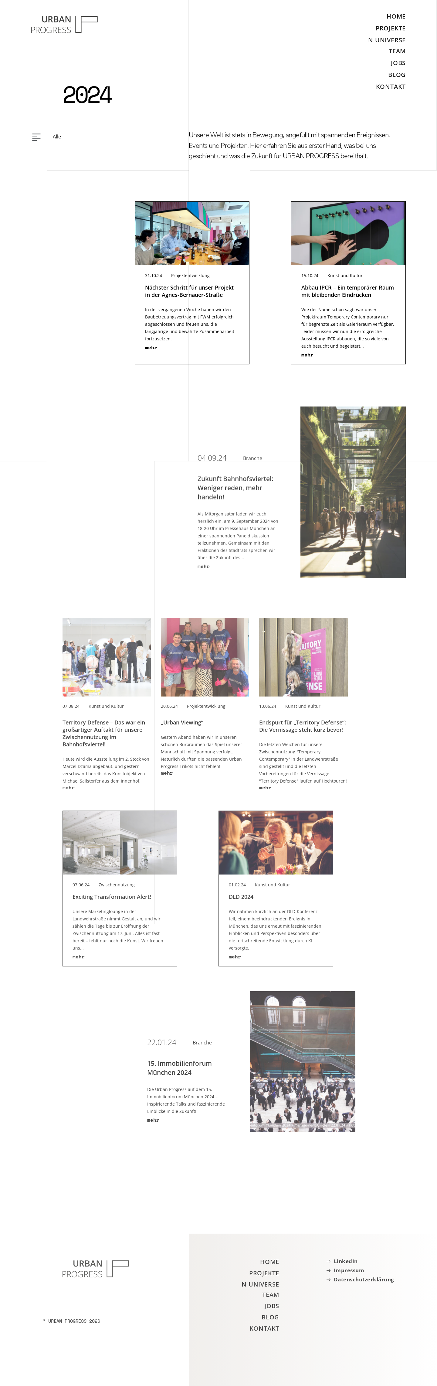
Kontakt (391, 86)
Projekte (391, 28)
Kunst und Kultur (345, 278)
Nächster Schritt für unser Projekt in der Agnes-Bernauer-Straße (189, 294)
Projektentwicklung (190, 278)
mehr (151, 350)
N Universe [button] (387, 40)
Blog (397, 75)
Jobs (398, 63)
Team (397, 51)
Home (396, 16)
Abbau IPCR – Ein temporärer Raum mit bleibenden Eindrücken (347, 294)
